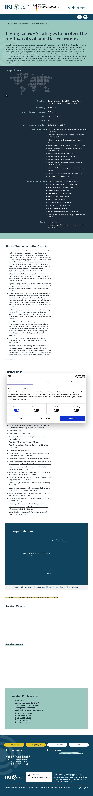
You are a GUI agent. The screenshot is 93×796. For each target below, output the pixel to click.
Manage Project (36, 745)
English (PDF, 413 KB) (24, 715)
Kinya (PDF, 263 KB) (23, 722)
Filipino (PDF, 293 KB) (24, 718)
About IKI (79, 745)
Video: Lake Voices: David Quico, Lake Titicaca (23, 442)
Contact (42, 787)
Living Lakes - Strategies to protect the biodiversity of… (31, 23)
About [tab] (73, 382)
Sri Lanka (49, 573)
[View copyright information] (6, 96)
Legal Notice (9, 787)
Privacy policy (33, 787)
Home (7, 23)
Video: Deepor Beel (15, 431)
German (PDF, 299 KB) (24, 713)
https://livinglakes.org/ (55, 222)
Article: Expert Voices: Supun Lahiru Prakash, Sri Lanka (26, 504)
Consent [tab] (20, 382)
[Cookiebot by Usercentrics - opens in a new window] (77, 376)
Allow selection (46, 418)
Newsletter (50, 787)
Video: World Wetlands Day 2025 (19, 450)
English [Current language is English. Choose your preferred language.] (82, 8)
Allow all (72, 418)
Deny (21, 418)
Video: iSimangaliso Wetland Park (20, 434)
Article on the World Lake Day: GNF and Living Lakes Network (29, 458)
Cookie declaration (21, 787)
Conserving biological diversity (67, 753)
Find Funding (14, 745)
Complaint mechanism (62, 787)
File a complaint (57, 745)
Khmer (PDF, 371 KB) (24, 720)
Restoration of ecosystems (62, 541)
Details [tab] (46, 382)
